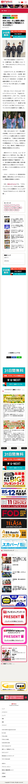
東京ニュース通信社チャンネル (8, 749)
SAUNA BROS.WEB (6, 742)
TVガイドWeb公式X (6, 759)
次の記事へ (24, 448)
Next (26, 697)
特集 (3, 718)
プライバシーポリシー (6, 766)
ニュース (3, 715)
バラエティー (14, 15)
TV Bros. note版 (5, 739)
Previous (2, 697)
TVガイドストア (5, 752)
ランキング (4, 725)
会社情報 (3, 776)
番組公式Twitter (11, 184)
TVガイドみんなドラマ (6, 746)
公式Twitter (6, 261)
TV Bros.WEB (4, 736)
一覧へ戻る (14, 448)
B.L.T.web (4, 733)
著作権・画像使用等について (8, 770)
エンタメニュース (6, 15)
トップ (3, 709)
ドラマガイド (4, 712)
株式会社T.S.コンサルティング (8, 755)
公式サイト (6, 257)
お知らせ (3, 763)
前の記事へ (4, 448)
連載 (3, 722)
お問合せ (3, 773)
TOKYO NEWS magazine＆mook (9, 729)
